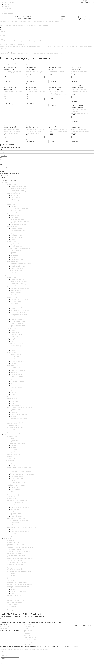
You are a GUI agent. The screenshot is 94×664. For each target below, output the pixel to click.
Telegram (5, 654)
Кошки (2, 41)
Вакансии (27, 632)
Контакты (27, 634)
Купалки (40, 53)
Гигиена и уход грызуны (44, 46)
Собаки (6, 41)
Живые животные (58, 46)
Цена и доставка (29, 626)
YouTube (5, 655)
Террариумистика (34, 41)
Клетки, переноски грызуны (72, 46)
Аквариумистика (23, 41)
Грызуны (11, 41)
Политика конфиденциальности (39, 649)
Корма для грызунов (6, 46)
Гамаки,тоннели (5, 53)
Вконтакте (5, 652)
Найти (5, 662)
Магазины (27, 624)
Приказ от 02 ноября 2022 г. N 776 (30, 643)
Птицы (16, 41)
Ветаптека (43, 41)
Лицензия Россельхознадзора (30, 636)
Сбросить (13, 180)
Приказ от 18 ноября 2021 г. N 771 (30, 640)
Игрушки (17, 53)
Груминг (26, 628)
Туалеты (61, 53)
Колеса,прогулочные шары (29, 53)
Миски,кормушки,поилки (50, 53)
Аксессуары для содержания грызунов (25, 46)
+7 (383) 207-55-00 (86, 1)
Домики (12, 53)
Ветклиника (28, 630)
